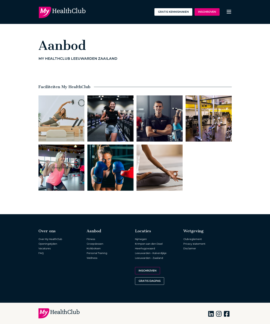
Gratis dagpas (150, 281)
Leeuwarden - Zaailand (149, 258)
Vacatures (44, 248)
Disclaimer (189, 248)
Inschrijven (207, 11)
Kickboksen (94, 248)
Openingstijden (47, 243)
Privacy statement (194, 243)
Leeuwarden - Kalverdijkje (151, 253)
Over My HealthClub (50, 239)
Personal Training (97, 253)
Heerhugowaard (145, 248)
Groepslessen (95, 243)
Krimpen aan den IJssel (149, 243)
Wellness (92, 258)
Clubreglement (192, 239)
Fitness (91, 239)
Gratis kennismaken (173, 11)
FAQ (41, 253)
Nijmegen (141, 239)
